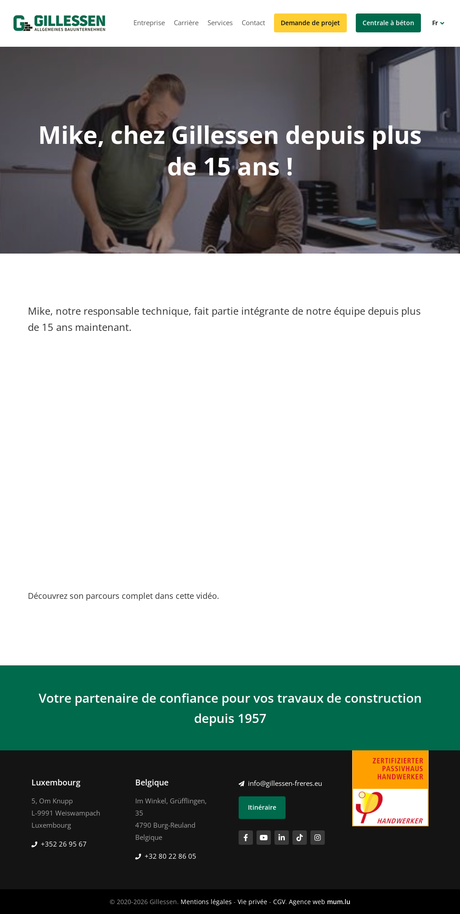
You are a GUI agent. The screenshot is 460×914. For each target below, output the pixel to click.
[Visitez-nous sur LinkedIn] (281, 837)
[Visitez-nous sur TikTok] (299, 837)
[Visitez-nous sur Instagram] (317, 837)
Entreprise (149, 22)
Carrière (186, 22)
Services (220, 22)
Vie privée (252, 901)
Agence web (307, 901)
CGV (279, 901)
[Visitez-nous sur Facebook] (246, 837)
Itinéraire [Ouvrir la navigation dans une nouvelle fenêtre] (262, 807)
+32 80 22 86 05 (170, 856)
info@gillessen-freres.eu (285, 783)
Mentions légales (206, 901)
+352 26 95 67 (64, 843)
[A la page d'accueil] (59, 23)
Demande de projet (310, 22)
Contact (253, 22)
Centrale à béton (388, 22)
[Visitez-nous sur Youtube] (264, 837)
